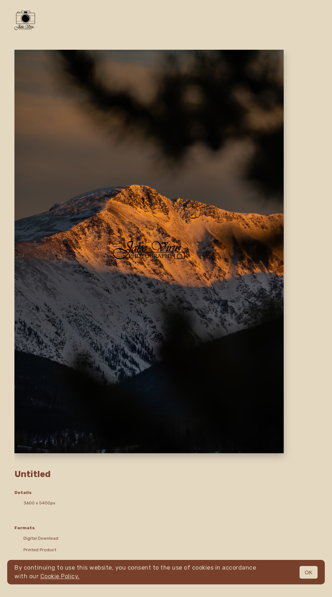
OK (309, 572)
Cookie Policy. (60, 576)
